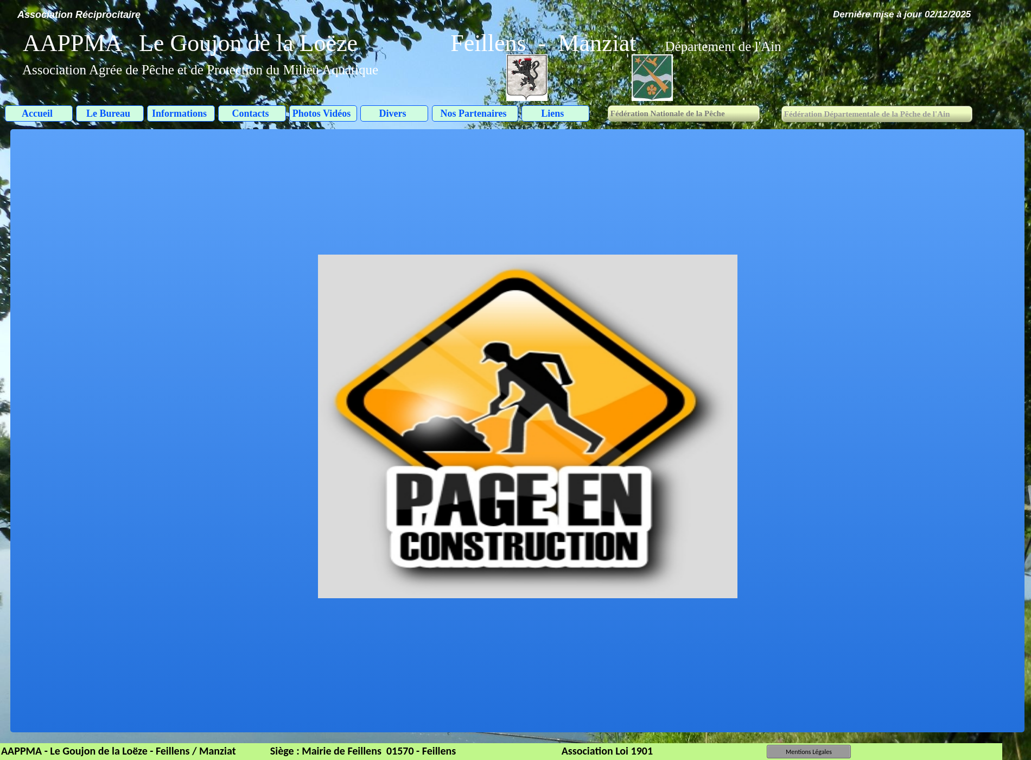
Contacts (250, 113)
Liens (554, 113)
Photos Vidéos (321, 113)
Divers (392, 113)
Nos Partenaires (473, 113)
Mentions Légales (809, 752)
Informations (179, 113)
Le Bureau (108, 113)
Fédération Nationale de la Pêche (666, 113)
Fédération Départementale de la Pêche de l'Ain (867, 114)
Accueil (37, 113)
